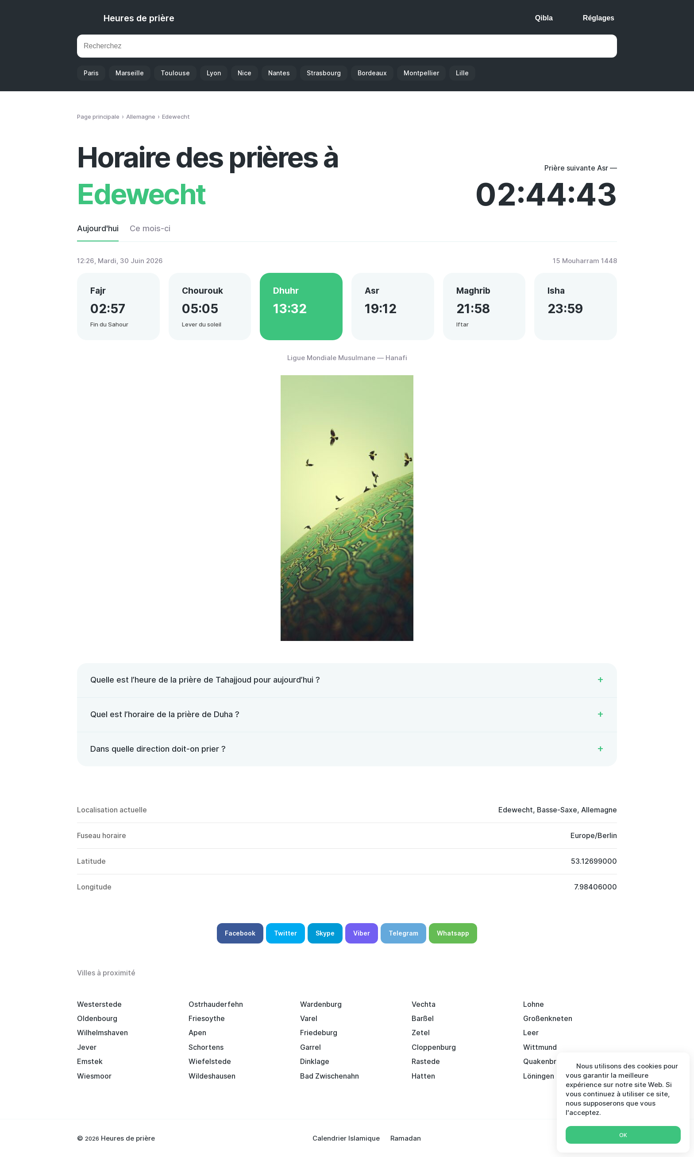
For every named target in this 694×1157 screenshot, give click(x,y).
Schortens (206, 1047)
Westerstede (99, 1004)
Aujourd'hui (98, 228)
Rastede (426, 1061)
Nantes (279, 73)
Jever (86, 1047)
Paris (91, 73)
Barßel (423, 1018)
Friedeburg (318, 1032)
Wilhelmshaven (102, 1032)
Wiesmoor (94, 1076)
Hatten (423, 1076)
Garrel (310, 1047)
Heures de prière (139, 18)
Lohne (533, 1004)
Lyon (214, 73)
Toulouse (175, 73)
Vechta (424, 1004)
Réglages (598, 18)
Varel (308, 1018)
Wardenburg (321, 1004)
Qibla (544, 18)
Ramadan (405, 1138)
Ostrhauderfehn (216, 1004)
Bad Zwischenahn (329, 1076)
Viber (361, 933)
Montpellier (421, 73)
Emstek (90, 1061)
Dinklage (314, 1061)
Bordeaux (372, 73)
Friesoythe (207, 1018)
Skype (325, 933)
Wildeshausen (212, 1076)
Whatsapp (453, 933)
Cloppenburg (434, 1047)
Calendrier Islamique (346, 1138)
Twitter (285, 933)
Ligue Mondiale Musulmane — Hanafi (347, 357)
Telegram (403, 933)
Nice (244, 73)
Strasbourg (324, 73)
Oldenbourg (97, 1018)
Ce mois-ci (150, 228)
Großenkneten (547, 1018)
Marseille (130, 73)
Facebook (240, 933)
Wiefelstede (210, 1061)
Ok (623, 1135)
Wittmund (540, 1047)
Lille (462, 73)
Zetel (421, 1032)
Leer (531, 1032)
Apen (197, 1032)
